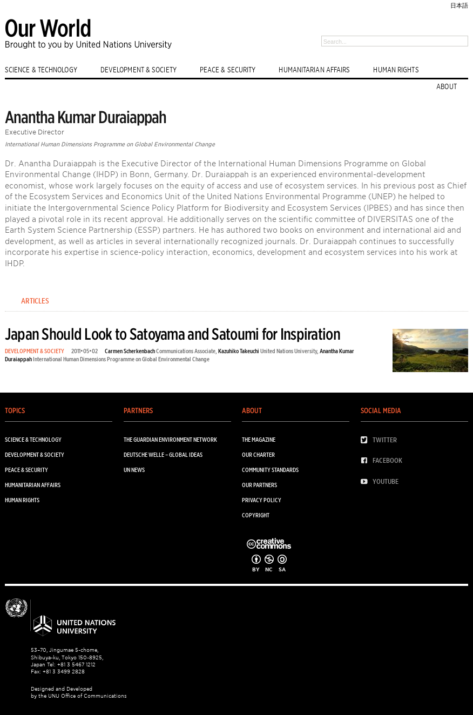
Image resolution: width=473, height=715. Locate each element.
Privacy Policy (261, 500)
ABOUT (446, 86)
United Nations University (288, 351)
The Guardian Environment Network (170, 439)
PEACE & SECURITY (228, 69)
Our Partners (259, 485)
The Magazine (258, 439)
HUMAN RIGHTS (395, 69)
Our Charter (258, 454)
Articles (35, 300)
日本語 (459, 5)
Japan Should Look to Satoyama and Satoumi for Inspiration (172, 334)
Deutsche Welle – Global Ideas (163, 454)
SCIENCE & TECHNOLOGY (41, 69)
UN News (134, 470)
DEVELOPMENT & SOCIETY (138, 69)
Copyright (255, 515)
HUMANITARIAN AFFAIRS (314, 69)
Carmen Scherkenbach (130, 351)
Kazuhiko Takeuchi (238, 351)
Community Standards (270, 470)
